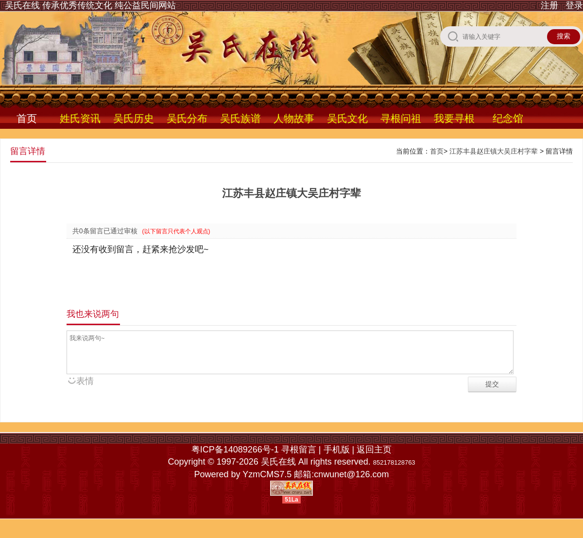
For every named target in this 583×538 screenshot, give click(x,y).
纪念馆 (508, 118)
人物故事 (294, 118)
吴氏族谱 (240, 118)
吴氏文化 (347, 118)
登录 (574, 5)
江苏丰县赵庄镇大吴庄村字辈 (493, 151)
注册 (549, 5)
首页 (27, 118)
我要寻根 (454, 118)
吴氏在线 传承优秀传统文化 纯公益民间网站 (90, 5)
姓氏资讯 (80, 118)
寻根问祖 (400, 118)
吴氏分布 (187, 118)
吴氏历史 (133, 118)
